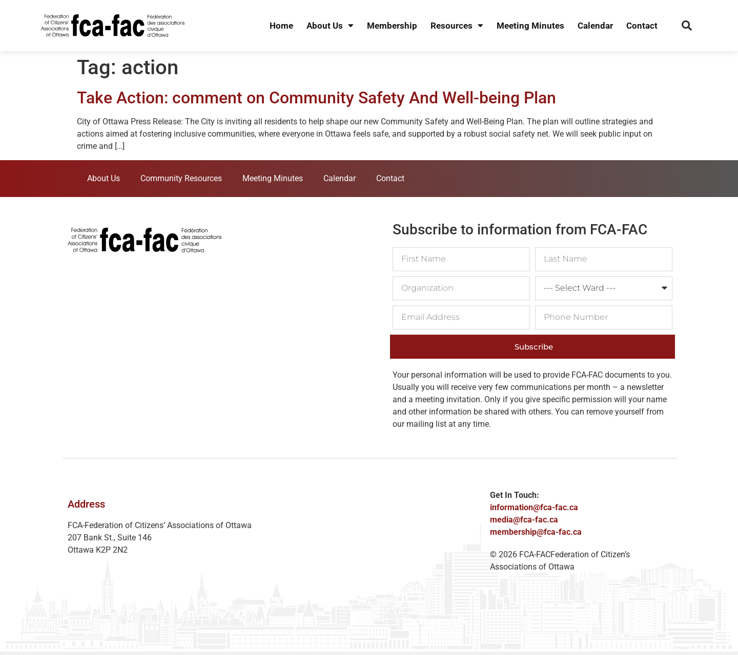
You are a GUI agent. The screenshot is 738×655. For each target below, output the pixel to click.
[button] (686, 25)
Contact (642, 25)
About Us (330, 25)
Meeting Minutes (530, 25)
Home (281, 25)
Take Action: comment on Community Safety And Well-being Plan (316, 97)
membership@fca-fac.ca (536, 532)
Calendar (595, 25)
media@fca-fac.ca (524, 520)
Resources (456, 25)
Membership (392, 25)
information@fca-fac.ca (534, 507)
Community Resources (181, 178)
